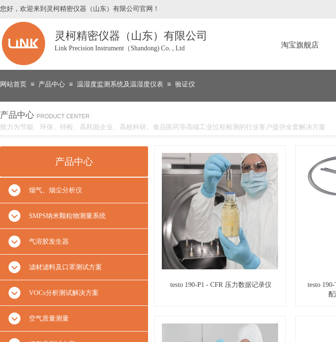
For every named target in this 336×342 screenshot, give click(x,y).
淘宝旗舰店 (300, 45)
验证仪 (185, 84)
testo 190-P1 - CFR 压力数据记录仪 (220, 284)
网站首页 (13, 84)
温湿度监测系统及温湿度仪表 (120, 84)
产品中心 (51, 84)
